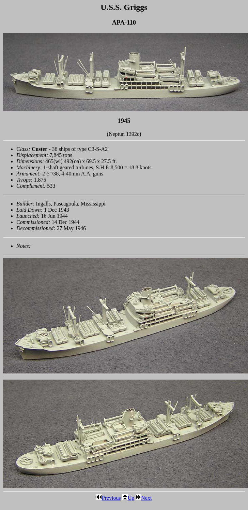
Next (144, 498)
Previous (108, 498)
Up (128, 498)
